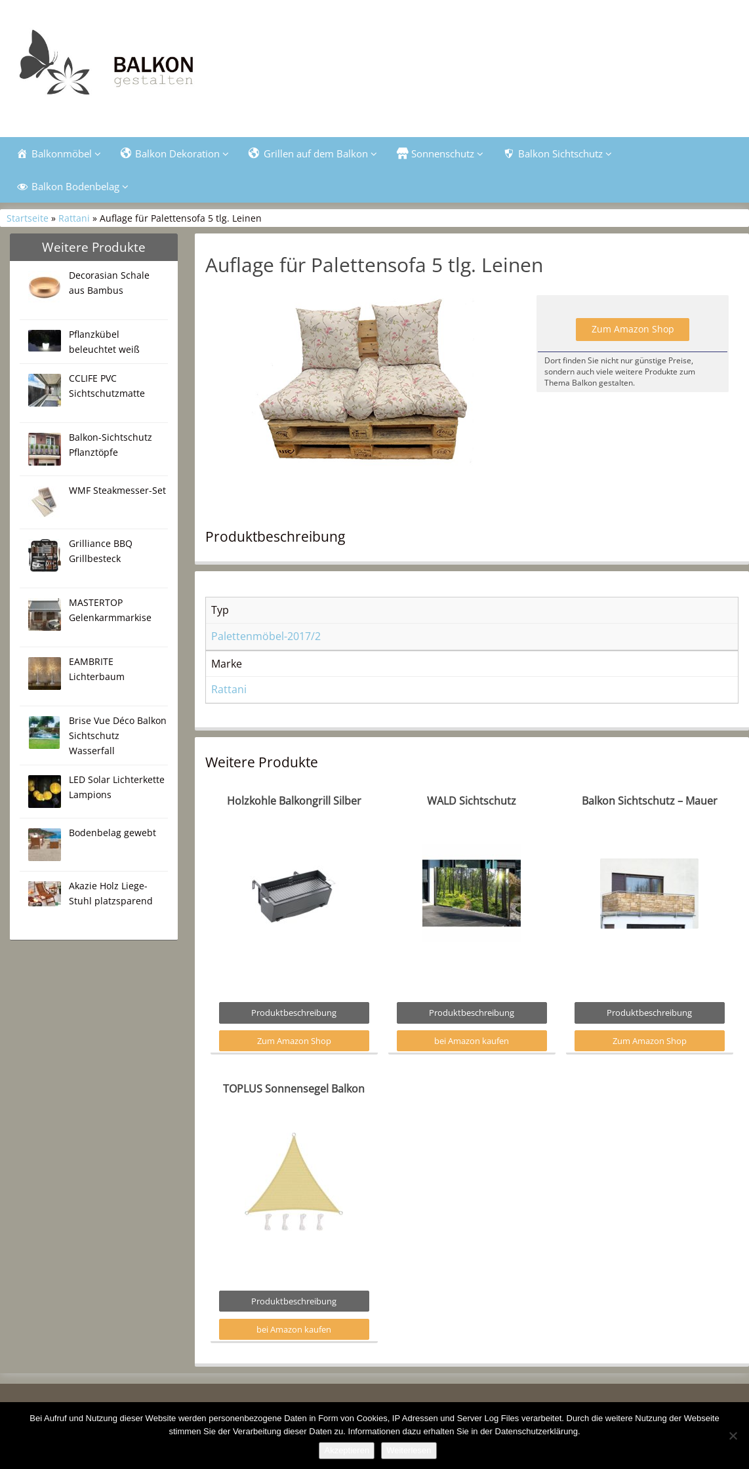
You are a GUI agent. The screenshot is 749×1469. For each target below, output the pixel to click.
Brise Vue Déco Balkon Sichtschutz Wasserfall (118, 735)
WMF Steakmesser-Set (117, 490)
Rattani (74, 218)
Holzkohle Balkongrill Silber (294, 801)
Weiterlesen (408, 1450)
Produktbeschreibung (293, 1012)
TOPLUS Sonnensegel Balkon (294, 1088)
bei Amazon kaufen (471, 1041)
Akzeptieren (346, 1450)
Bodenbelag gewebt (112, 832)
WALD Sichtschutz (471, 801)
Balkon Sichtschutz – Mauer (650, 801)
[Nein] (732, 1435)
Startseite (28, 218)
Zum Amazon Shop (633, 329)
